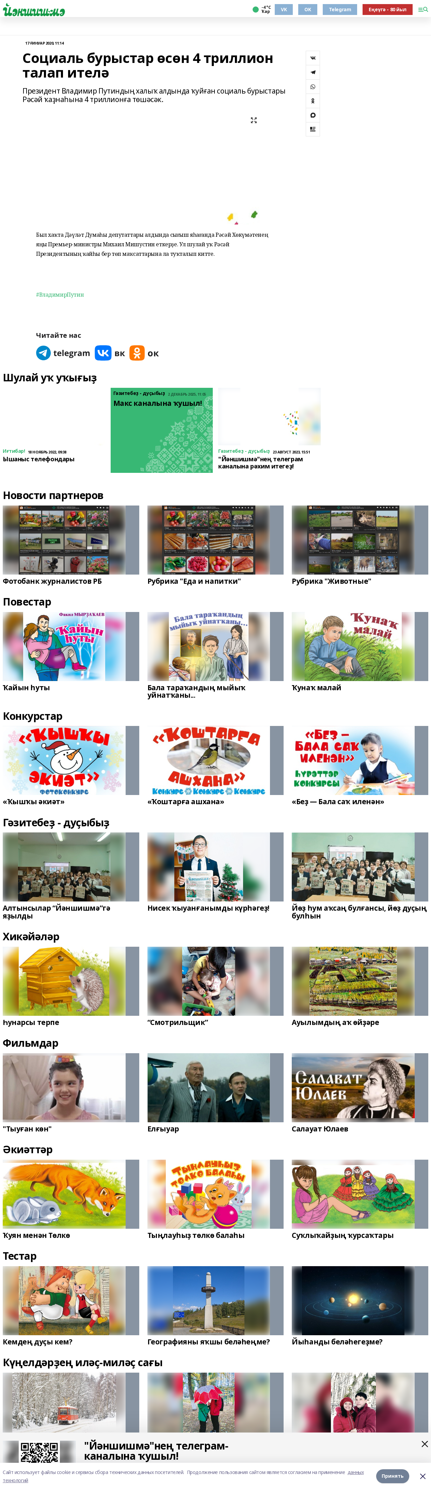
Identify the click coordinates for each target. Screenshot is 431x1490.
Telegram (340, 9)
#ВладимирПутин (60, 294)
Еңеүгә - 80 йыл (387, 9)
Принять (393, 1476)
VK (284, 9)
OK (307, 9)
